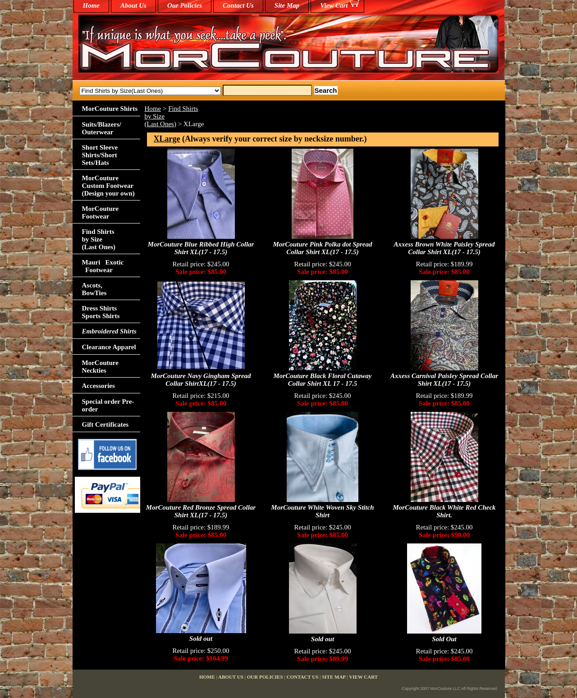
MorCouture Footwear (100, 212)
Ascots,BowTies (94, 289)
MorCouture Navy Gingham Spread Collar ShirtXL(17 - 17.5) (201, 379)
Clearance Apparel (109, 347)
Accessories (98, 385)
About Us (133, 5)
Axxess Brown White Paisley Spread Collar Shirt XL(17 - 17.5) (444, 248)
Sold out (200, 638)
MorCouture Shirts (109, 108)
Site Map (287, 5)
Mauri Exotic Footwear (103, 266)
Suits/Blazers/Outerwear (102, 128)
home (91, 5)
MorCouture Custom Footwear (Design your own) (108, 185)
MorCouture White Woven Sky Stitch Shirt (322, 511)
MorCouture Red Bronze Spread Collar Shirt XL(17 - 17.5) (201, 511)
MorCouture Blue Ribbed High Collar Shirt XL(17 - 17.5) (201, 248)
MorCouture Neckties (100, 366)
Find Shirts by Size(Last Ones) (99, 239)
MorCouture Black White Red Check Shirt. (444, 511)
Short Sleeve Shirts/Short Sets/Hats (100, 155)
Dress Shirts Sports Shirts (101, 312)
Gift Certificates (105, 424)
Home (153, 108)
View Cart (334, 5)
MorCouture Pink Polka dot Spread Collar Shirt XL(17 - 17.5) (322, 248)
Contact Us (238, 5)
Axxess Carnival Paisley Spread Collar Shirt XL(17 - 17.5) (444, 379)
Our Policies (184, 5)
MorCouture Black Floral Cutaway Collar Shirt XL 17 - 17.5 (323, 379)
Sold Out (444, 639)
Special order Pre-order (108, 405)
